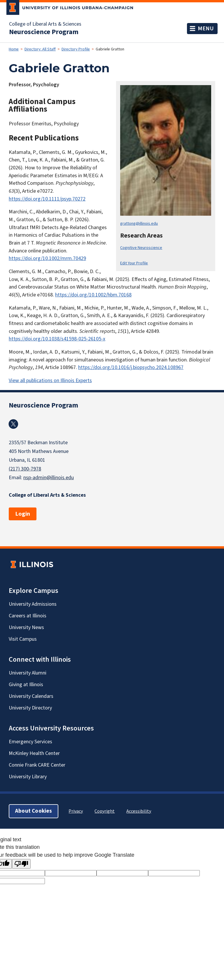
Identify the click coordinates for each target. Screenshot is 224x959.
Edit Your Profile (134, 263)
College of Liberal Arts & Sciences (45, 24)
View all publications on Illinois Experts (50, 380)
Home (14, 49)
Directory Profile (76, 49)
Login (22, 514)
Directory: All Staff (40, 49)
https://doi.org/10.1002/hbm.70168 (93, 294)
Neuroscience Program (43, 32)
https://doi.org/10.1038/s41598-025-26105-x (57, 338)
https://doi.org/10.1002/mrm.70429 (47, 258)
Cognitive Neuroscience (141, 248)
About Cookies (33, 811)
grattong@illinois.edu (139, 223)
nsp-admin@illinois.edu (48, 477)
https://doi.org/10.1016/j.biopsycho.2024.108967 (130, 367)
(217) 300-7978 (25, 469)
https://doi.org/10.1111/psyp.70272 (47, 199)
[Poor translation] (21, 864)
